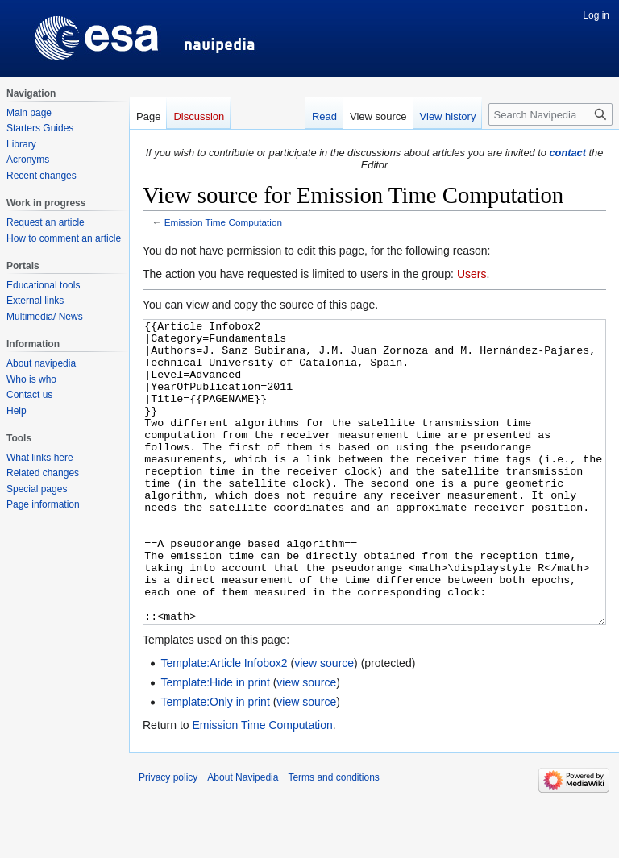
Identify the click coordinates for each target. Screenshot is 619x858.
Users (472, 273)
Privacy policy (168, 837)
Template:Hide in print (214, 742)
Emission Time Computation (223, 222)
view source (324, 723)
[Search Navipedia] (550, 114)
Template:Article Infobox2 (223, 723)
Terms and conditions (333, 837)
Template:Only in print (214, 762)
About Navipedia (242, 837)
